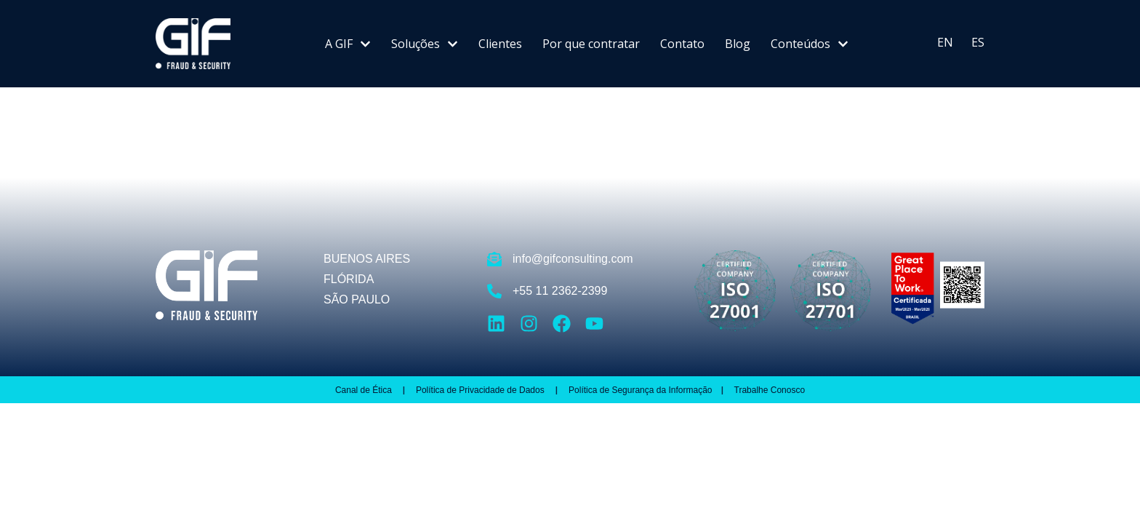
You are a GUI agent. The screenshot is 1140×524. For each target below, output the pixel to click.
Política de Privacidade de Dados (481, 390)
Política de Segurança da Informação (640, 390)
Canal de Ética (363, 390)
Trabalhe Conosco (770, 390)
